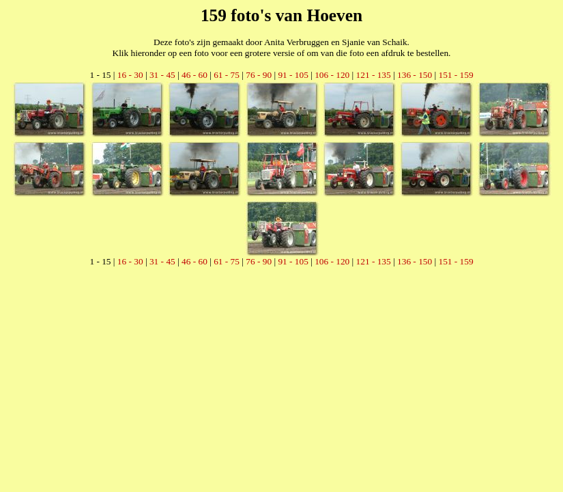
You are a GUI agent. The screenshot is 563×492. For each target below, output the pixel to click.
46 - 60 (194, 75)
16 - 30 (130, 75)
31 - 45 (162, 75)
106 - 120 (332, 75)
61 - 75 (227, 75)
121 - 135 (373, 75)
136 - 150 (414, 75)
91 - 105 (293, 75)
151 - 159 (455, 75)
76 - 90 (259, 75)
